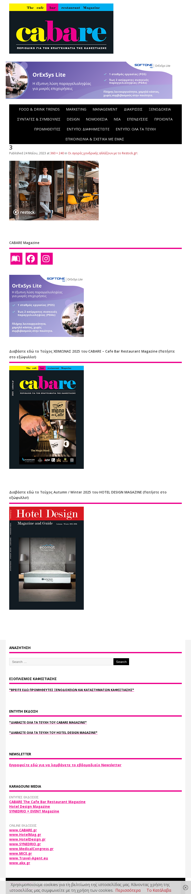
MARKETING (76, 109)
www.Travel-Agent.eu (28, 858)
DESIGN (73, 119)
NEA (117, 119)
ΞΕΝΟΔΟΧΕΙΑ (160, 109)
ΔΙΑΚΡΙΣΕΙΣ (133, 109)
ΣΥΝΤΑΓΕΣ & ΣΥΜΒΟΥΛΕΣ (38, 119)
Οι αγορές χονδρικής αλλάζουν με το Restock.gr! (102, 153)
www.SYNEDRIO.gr (25, 844)
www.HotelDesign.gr (27, 839)
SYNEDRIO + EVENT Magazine (34, 811)
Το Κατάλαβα (158, 890)
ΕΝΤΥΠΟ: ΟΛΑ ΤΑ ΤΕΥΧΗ (136, 129)
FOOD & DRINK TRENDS (39, 109)
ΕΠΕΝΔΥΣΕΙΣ (137, 119)
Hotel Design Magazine (29, 806)
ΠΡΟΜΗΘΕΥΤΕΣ (47, 129)
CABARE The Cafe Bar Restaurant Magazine (47, 802)
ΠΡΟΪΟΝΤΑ (163, 119)
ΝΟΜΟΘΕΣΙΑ (96, 119)
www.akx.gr (19, 863)
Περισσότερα (128, 890)
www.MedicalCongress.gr (31, 849)
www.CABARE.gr (23, 830)
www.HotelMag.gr (25, 834)
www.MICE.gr (20, 853)
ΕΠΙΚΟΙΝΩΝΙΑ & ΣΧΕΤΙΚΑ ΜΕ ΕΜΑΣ (94, 139)
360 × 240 (57, 153)
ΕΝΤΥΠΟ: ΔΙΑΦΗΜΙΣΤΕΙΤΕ (88, 129)
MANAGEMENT (105, 109)
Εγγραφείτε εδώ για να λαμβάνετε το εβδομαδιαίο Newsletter (65, 765)
